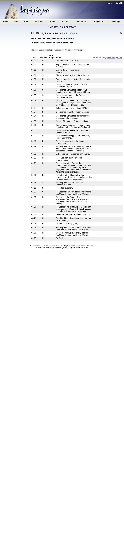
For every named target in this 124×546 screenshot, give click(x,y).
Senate (65, 22)
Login (109, 3)
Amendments (45, 50)
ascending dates (114, 58)
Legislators (99, 22)
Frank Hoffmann (69, 33)
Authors (77, 50)
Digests (58, 50)
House (52, 22)
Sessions (39, 22)
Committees (80, 22)
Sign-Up (119, 3)
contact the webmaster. (85, 246)
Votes (67, 50)
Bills (26, 22)
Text (33, 50)
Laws (16, 22)
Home (5, 22)
